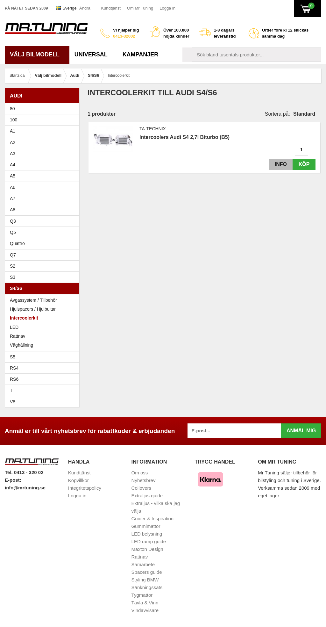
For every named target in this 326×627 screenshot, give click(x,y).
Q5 (13, 232)
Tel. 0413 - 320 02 (24, 472)
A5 (44, 175)
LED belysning (146, 534)
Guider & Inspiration (152, 518)
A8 (12, 209)
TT (44, 390)
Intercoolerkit (24, 318)
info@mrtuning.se (25, 487)
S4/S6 (44, 288)
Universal (93, 54)
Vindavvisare (145, 610)
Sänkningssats (147, 587)
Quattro (17, 243)
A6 (44, 187)
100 (44, 119)
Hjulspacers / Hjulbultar (33, 309)
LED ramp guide (148, 541)
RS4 (14, 368)
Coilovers (141, 488)
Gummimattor (145, 526)
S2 (12, 266)
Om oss (139, 472)
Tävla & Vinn (145, 602)
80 (44, 108)
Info (279, 164)
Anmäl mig (301, 430)
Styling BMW (145, 579)
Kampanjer (141, 54)
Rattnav (17, 336)
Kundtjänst (110, 8)
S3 (44, 277)
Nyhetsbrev (143, 480)
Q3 (13, 221)
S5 (12, 356)
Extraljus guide (147, 495)
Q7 (13, 254)
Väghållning (21, 345)
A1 (44, 130)
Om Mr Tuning (140, 8)
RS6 (14, 379)
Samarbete (143, 564)
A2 (44, 142)
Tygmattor (142, 595)
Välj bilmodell (37, 54)
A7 (44, 198)
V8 (12, 401)
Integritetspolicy (84, 488)
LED (14, 327)
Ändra (84, 8)
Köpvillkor (78, 480)
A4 (44, 164)
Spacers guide (146, 572)
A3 (44, 153)
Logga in (167, 8)
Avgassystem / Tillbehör (33, 300)
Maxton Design (147, 549)
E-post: (13, 480)
